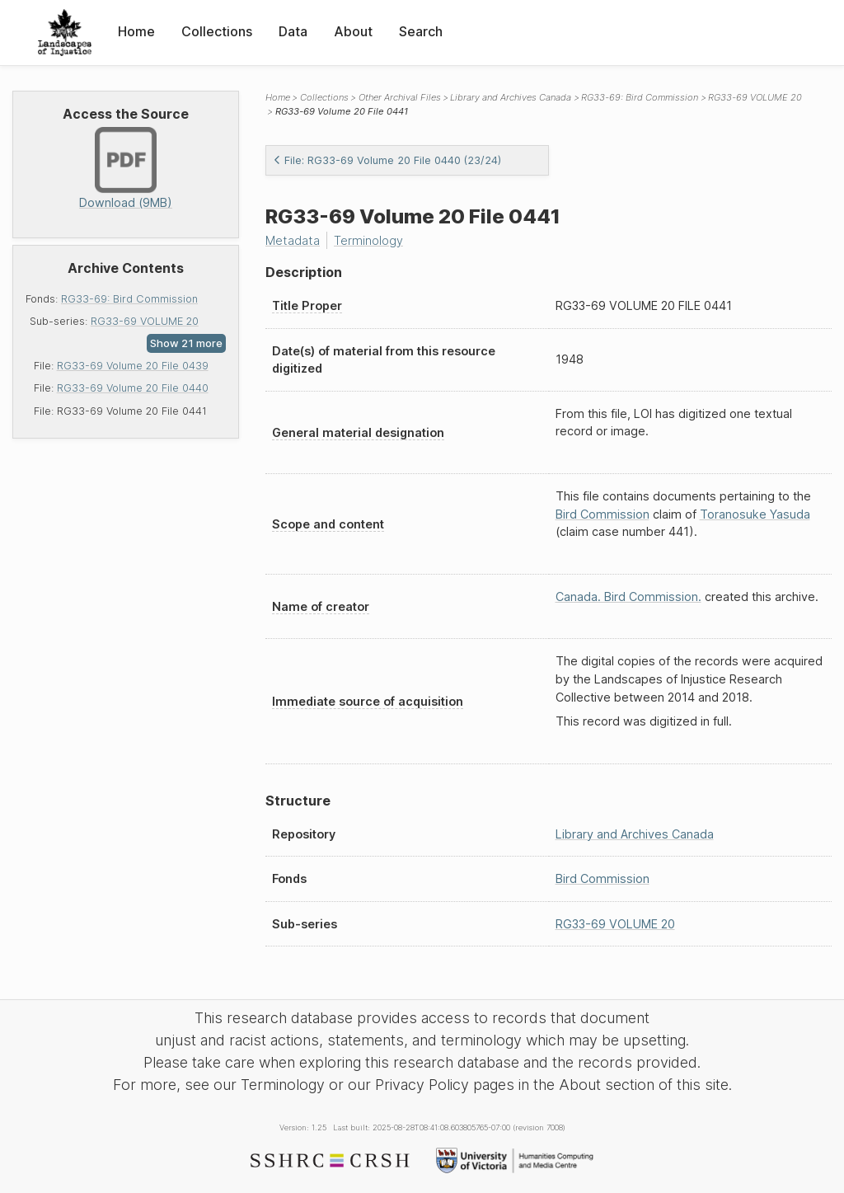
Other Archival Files (400, 97)
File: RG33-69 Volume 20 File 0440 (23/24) (387, 160)
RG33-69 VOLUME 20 (145, 321)
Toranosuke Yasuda (755, 514)
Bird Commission (602, 514)
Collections (216, 31)
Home (136, 31)
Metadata (292, 240)
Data (293, 31)
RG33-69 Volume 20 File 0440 (133, 388)
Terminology (368, 240)
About (353, 31)
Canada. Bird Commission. (628, 596)
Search (421, 31)
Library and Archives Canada (510, 97)
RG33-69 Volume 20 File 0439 (133, 365)
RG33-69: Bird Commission (129, 299)
